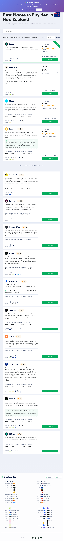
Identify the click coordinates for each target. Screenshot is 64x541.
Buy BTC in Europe (42, 487)
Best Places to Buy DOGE (11, 498)
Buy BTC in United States (43, 483)
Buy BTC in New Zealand (43, 496)
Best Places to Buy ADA (11, 494)
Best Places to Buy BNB (11, 492)
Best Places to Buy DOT (11, 496)
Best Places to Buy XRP (11, 490)
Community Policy (43, 535)
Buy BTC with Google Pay (12, 519)
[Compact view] (59, 37)
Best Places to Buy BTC (11, 483)
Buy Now (50, 59)
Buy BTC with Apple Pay (11, 516)
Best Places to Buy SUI (11, 503)
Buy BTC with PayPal (11, 514)
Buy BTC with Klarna (10, 521)
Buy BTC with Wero (10, 527)
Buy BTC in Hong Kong (43, 500)
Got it (39, 9)
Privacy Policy (24, 535)
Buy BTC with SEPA (10, 512)
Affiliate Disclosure (33, 535)
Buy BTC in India (41, 502)
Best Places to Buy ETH (11, 486)
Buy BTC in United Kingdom (44, 485)
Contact (51, 535)
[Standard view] (57, 37)
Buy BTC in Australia (42, 494)
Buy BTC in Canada (42, 492)
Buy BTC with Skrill (10, 523)
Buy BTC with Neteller (11, 525)
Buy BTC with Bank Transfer (12, 508)
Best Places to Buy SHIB (11, 500)
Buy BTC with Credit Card (12, 510)
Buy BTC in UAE (41, 490)
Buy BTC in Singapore (43, 498)
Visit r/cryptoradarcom (28, 9)
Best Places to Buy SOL (11, 488)
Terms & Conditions (14, 535)
